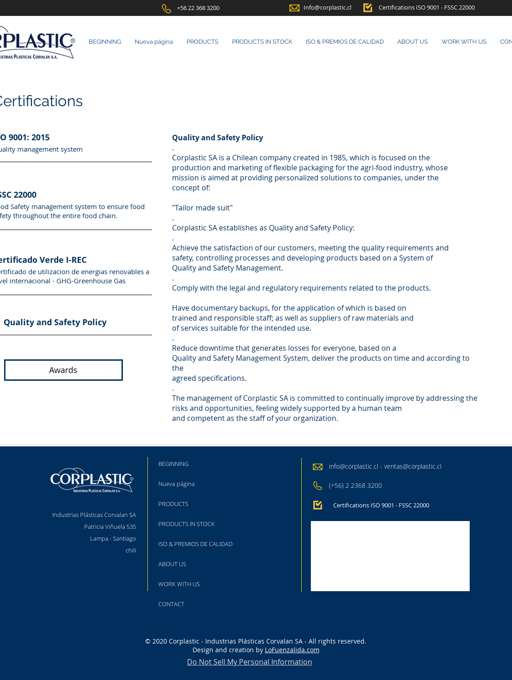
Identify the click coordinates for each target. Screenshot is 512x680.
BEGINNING (173, 464)
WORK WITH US (179, 584)
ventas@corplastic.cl (412, 466)
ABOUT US (172, 564)
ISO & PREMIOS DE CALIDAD (195, 544)
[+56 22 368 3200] (198, 8)
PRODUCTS (173, 504)
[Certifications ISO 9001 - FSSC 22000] (427, 7)
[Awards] (63, 370)
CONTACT (171, 604)
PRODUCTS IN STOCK (186, 524)
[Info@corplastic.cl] (327, 7)
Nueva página (176, 484)
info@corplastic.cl (353, 466)
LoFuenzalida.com (292, 649)
